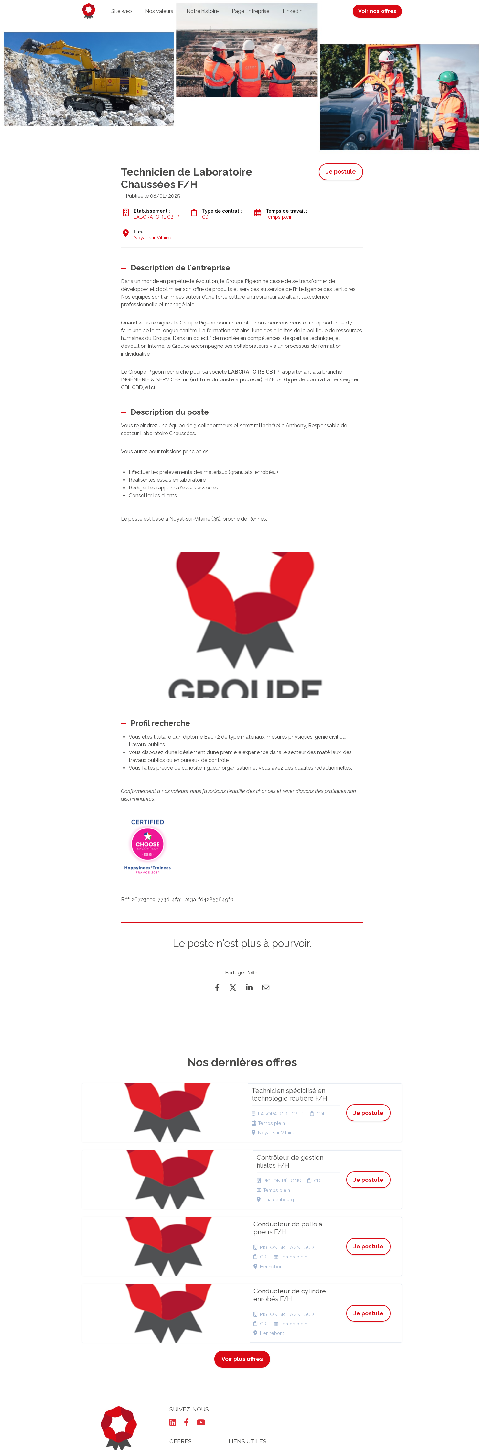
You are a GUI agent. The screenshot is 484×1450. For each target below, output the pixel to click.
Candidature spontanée (182, 1348)
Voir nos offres (377, 11)
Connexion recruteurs (240, 1364)
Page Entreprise (250, 11)
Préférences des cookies (247, 1376)
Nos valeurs (159, 11)
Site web (121, 11)
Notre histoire (203, 11)
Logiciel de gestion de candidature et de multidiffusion (242, 1438)
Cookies (238, 1345)
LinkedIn (293, 11)
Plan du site (241, 1354)
